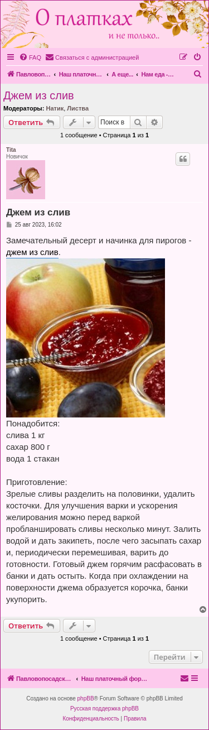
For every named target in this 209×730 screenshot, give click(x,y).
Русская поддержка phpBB (104, 708)
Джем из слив (38, 95)
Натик (55, 108)
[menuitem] (30, 57)
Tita (11, 150)
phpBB (85, 698)
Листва (78, 108)
